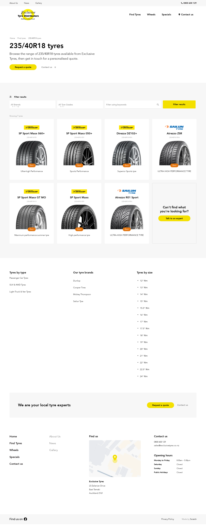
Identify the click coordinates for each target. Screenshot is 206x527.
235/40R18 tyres (34, 38)
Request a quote (23, 67)
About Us (13, 3)
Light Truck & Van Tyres (20, 291)
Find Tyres (135, 14)
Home (12, 38)
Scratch (193, 519)
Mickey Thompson (82, 294)
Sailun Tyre (78, 301)
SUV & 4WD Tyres (17, 284)
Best (80, 106)
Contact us (187, 14)
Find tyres (22, 38)
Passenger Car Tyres (18, 278)
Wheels (151, 14)
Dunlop (32, 106)
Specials (166, 14)
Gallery (38, 3)
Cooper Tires (79, 287)
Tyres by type (17, 272)
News (26, 3)
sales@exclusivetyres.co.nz (166, 445)
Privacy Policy (167, 519)
